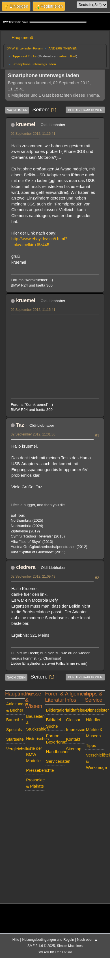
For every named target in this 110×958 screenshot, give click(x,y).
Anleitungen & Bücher (15, 707)
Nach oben (16, 677)
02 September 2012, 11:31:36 (33, 434)
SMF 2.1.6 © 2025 (41, 946)
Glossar (73, 720)
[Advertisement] (53, 354)
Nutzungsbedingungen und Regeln (48, 940)
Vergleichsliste (15, 749)
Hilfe (15, 940)
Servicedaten (55, 761)
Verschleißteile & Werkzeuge (95, 761)
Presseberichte (35, 770)
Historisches (35, 738)
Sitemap (73, 749)
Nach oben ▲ (87, 940)
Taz (20, 425)
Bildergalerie (55, 710)
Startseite (15, 739)
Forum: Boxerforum (55, 739)
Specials (14, 729)
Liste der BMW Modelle (34, 754)
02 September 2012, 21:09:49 (33, 576)
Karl (73, 56)
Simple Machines (70, 946)
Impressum (75, 729)
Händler (93, 720)
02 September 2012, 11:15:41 (33, 134)
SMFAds (43, 952)
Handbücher (55, 751)
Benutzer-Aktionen (85, 110)
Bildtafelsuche (75, 710)
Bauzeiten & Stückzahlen (35, 722)
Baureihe (14, 720)
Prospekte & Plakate (35, 783)
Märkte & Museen (94, 732)
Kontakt (73, 739)
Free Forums (63, 952)
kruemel (25, 124)
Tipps (91, 745)
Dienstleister (95, 710)
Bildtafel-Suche (54, 723)
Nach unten (17, 110)
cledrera (26, 567)
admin (63, 56)
